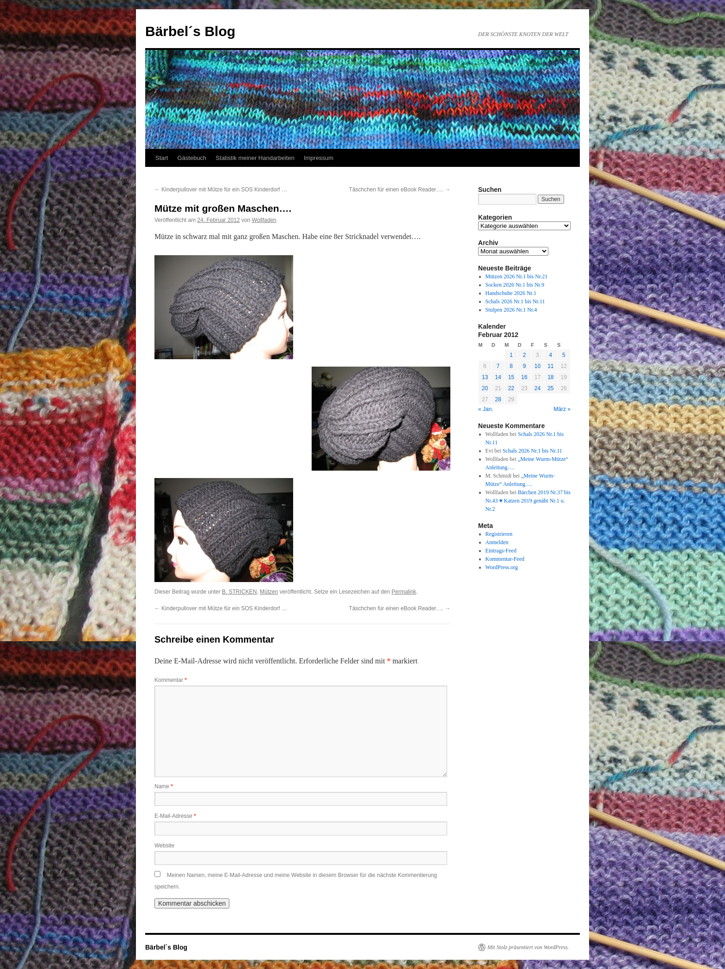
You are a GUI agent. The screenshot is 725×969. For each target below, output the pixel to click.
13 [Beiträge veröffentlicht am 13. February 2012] (485, 377)
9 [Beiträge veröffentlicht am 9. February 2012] (524, 366)
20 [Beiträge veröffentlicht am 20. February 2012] (485, 388)
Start (161, 157)
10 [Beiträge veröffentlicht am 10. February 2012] (538, 366)
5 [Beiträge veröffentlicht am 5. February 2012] (563, 355)
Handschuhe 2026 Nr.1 (510, 293)
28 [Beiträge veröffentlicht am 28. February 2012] (498, 399)
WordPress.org (501, 567)
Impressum (318, 157)
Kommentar (170, 680)
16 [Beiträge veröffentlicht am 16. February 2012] (524, 377)
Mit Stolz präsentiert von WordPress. (528, 947)
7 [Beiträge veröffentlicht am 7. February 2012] (498, 366)
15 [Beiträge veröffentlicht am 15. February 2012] (511, 377)
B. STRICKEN (239, 592)
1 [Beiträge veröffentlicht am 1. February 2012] (511, 355)
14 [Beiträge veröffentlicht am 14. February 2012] (498, 377)
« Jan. (485, 409)
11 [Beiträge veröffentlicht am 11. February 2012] (550, 366)
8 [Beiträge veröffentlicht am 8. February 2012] (511, 366)
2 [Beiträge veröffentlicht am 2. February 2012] (524, 355)
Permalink (404, 592)
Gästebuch (191, 157)
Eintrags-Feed (500, 550)
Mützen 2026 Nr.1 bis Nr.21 (516, 276)
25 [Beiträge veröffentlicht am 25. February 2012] (550, 388)
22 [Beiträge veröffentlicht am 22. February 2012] (511, 388)
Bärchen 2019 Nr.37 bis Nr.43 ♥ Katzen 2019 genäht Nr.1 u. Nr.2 (528, 500)
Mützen (269, 592)
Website (164, 845)
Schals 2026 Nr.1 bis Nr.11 (515, 301)
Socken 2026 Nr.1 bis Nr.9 (514, 285)
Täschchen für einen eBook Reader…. (399, 189)
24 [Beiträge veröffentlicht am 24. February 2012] (538, 388)
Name (163, 786)
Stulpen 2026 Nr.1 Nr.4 (511, 310)
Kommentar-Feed (504, 559)
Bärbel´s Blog (190, 31)
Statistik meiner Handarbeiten (255, 157)
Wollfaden (264, 220)
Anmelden (497, 542)
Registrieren (499, 534)
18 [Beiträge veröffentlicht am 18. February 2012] (550, 377)
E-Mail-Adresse (175, 816)
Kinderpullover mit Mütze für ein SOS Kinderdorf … (220, 189)
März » (562, 409)
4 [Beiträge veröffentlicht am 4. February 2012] (550, 355)
